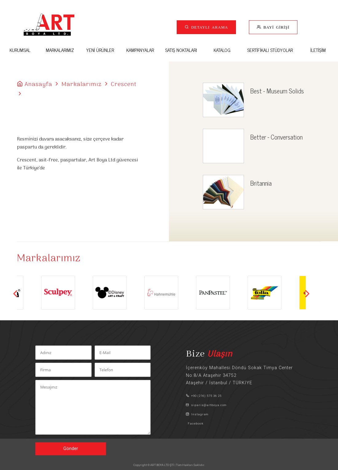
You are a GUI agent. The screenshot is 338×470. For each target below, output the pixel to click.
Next (307, 293)
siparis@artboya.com (206, 405)
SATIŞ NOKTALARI (181, 50)
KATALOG (222, 50)
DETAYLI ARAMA (208, 27)
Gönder (70, 448)
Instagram (197, 414)
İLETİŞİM (318, 50)
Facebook (194, 423)
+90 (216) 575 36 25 (204, 395)
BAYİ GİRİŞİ (275, 27)
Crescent (123, 84)
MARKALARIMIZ (60, 50)
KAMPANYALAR (140, 50)
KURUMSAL (20, 50)
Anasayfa (38, 84)
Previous (15, 293)
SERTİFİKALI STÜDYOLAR (270, 50)
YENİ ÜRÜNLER (100, 50)
